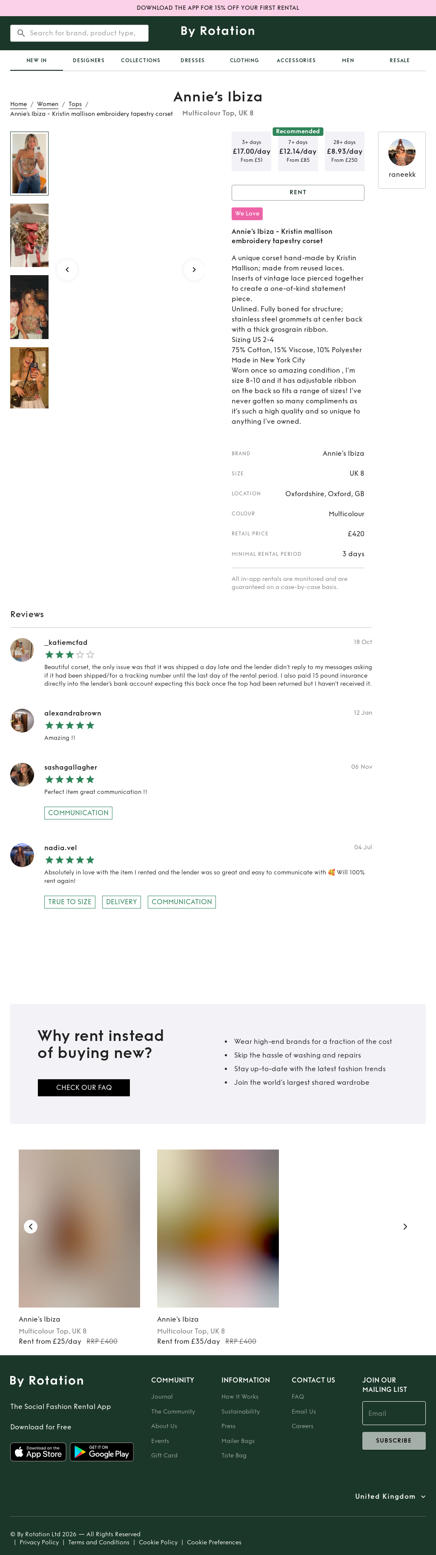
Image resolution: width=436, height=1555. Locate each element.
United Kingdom (385, 1497)
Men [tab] (348, 60)
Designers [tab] (89, 60)
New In (36, 60)
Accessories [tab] (296, 60)
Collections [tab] (140, 60)
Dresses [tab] (193, 60)
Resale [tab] (400, 60)
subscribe (394, 1441)
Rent (298, 192)
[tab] (36, 60)
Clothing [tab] (244, 60)
